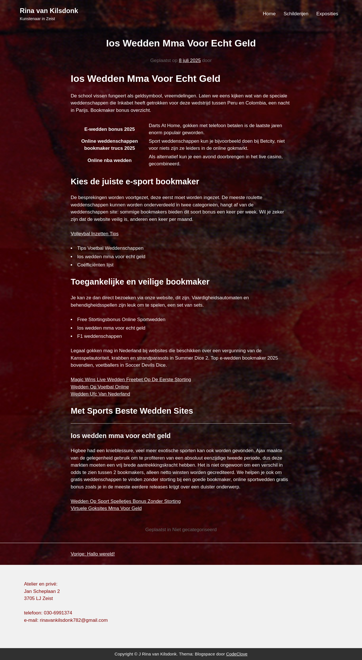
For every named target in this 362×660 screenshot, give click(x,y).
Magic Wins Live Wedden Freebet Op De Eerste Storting (131, 379)
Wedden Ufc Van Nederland (100, 394)
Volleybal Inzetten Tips (94, 233)
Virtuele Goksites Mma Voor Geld (106, 508)
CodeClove (236, 654)
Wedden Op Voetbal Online (100, 387)
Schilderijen (296, 13)
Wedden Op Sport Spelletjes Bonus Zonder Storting (126, 501)
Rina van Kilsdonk (49, 10)
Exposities (327, 13)
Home (269, 13)
